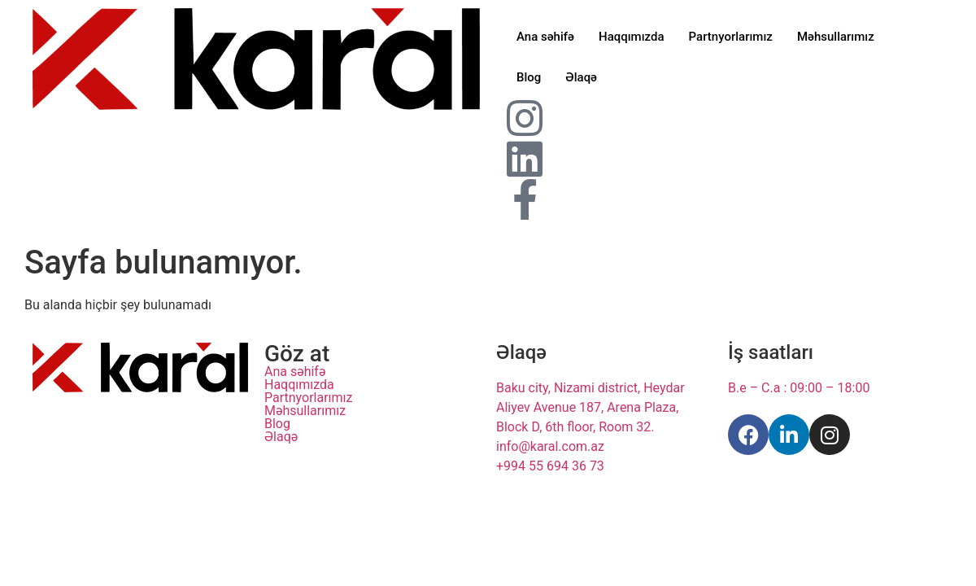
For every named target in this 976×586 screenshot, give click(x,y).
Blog (528, 77)
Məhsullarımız (835, 36)
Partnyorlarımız (731, 36)
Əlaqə (581, 77)
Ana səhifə (545, 36)
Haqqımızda (631, 36)
